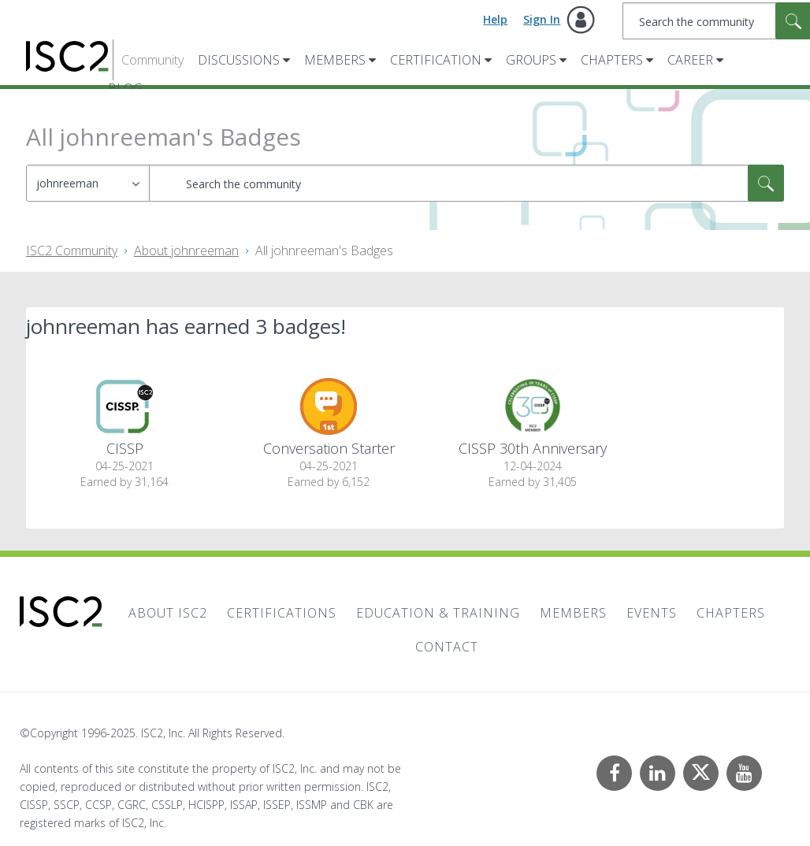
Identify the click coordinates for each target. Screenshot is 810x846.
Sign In (541, 19)
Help (495, 19)
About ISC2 (167, 613)
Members (335, 60)
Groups (531, 60)
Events (651, 613)
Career (690, 60)
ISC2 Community (71, 250)
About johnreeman (186, 250)
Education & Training (438, 613)
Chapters (612, 60)
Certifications (281, 613)
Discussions (239, 60)
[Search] (466, 183)
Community (152, 60)
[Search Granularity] (88, 183)
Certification (435, 60)
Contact (446, 646)
